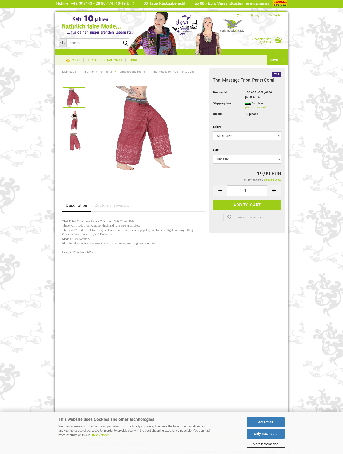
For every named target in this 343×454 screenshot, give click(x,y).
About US (277, 60)
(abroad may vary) (255, 107)
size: (216, 149)
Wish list (276, 15)
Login (256, 15)
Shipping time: (222, 103)
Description (76, 205)
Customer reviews (111, 205)
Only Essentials (265, 434)
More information (265, 444)
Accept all (265, 422)
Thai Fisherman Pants (104, 60)
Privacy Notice (100, 435)
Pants (73, 60)
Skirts (134, 60)
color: (217, 127)
